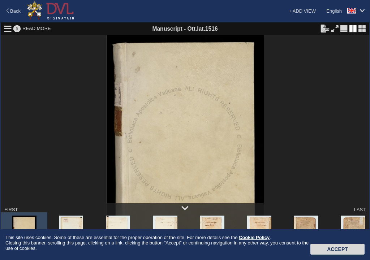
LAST (360, 209)
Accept (337, 249)
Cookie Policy (254, 237)
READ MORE (36, 28)
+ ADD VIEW (302, 11)
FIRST (11, 209)
